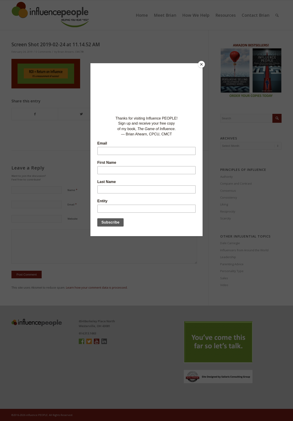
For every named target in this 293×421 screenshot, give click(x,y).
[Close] (201, 64)
